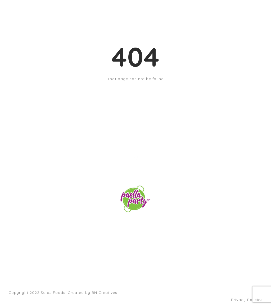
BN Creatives (104, 292)
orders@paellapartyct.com (135, 223)
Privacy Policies (247, 299)
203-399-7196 (135, 230)
